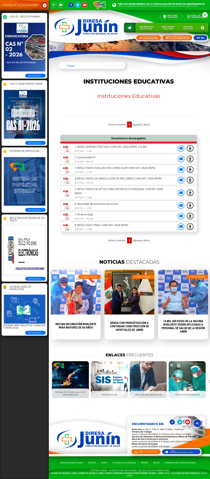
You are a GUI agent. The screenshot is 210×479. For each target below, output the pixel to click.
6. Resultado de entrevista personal (96, 204)
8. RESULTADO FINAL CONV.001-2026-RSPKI (101, 225)
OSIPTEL (92, 463)
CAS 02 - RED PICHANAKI (25, 16)
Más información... (35, 76)
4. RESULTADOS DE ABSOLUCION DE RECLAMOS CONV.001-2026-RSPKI (118, 178)
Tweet (70, 66)
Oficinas (188, 28)
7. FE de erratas (84, 214)
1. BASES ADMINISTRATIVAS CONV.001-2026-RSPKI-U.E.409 (111, 147)
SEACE (156, 463)
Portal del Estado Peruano (71, 463)
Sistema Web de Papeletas (20, 288)
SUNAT (104, 463)
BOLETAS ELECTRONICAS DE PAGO (27, 219)
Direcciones (168, 28)
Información (146, 28)
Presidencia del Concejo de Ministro (180, 463)
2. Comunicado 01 (85, 157)
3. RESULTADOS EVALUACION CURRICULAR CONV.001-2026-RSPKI (115, 168)
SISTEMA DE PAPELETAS (24, 151)
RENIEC (144, 463)
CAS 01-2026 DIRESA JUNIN (26, 84)
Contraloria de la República (124, 463)
